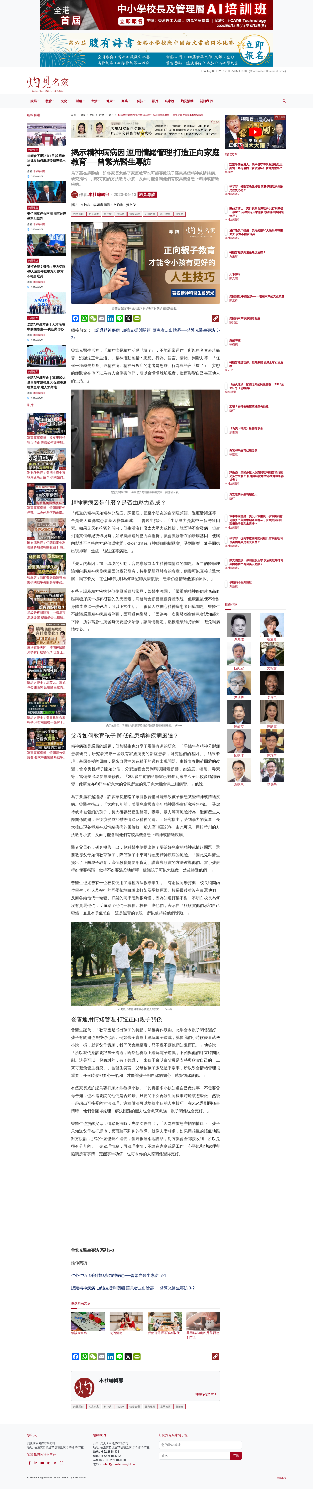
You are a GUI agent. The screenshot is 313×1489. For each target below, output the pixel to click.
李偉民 (257, 175)
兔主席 (257, 260)
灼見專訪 (147, 194)
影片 (155, 101)
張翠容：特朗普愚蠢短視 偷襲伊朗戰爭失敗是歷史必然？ (46, 582)
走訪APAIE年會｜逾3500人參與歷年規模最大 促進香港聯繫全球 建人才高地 (46, 382)
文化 (64, 101)
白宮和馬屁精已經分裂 (267, 450)
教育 (49, 101)
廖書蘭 (257, 436)
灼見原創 (78, 214)
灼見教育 (33, 318)
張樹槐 (257, 344)
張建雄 (257, 454)
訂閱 (236, 1456)
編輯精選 (258, 395)
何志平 (257, 370)
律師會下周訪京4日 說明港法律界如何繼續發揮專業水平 (46, 160)
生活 (94, 101)
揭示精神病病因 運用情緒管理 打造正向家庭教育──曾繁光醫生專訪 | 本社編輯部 (160, 115)
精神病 (108, 214)
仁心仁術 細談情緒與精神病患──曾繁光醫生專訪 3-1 (118, 1275)
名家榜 (169, 101)
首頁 (73, 115)
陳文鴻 (257, 278)
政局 (33, 101)
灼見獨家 (94, 214)
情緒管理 (135, 214)
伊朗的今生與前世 (264, 582)
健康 (109, 101)
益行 (255, 414)
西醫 (92, 115)
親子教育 (165, 214)
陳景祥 (257, 304)
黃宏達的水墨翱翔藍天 (267, 494)
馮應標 (257, 586)
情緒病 (121, 214)
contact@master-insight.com (118, 1464)
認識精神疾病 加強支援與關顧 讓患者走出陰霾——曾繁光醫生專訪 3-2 (133, 1288)
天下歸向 (258, 274)
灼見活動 (187, 101)
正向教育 (150, 214)
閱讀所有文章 (206, 1394)
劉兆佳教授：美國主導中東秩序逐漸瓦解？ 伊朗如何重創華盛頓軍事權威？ (46, 477)
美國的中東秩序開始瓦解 (268, 318)
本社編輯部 (98, 194)
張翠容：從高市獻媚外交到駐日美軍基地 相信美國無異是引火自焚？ (268, 542)
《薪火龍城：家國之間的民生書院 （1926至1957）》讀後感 (268, 388)
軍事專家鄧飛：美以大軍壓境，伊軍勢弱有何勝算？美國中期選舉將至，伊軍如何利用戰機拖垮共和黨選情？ (268, 524)
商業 (124, 101)
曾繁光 (179, 214)
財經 (79, 101)
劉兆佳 (257, 322)
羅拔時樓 (258, 340)
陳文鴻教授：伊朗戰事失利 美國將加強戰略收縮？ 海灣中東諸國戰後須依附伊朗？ (46, 547)
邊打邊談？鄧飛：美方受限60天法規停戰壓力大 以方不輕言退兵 (46, 271)
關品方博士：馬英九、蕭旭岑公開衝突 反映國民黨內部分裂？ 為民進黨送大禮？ (46, 687)
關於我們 (206, 101)
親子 (111, 115)
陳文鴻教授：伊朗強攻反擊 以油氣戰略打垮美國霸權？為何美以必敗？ (268, 564)
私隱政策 (281, 1477)
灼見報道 (33, 149)
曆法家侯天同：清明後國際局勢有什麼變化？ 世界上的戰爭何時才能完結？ (46, 652)
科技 (140, 101)
